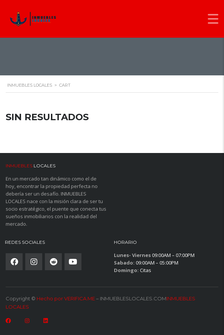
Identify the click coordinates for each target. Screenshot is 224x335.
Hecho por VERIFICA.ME (66, 298)
